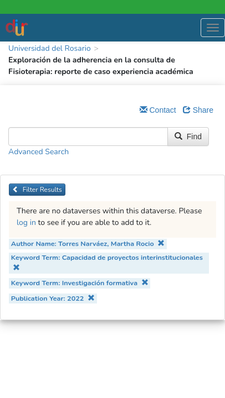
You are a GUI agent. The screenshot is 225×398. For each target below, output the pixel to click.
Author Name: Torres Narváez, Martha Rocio (88, 243)
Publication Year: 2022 (53, 298)
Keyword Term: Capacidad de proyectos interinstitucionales (107, 262)
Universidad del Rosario (49, 48)
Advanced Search (38, 151)
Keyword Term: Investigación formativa (80, 282)
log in (26, 222)
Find (188, 136)
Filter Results (37, 189)
